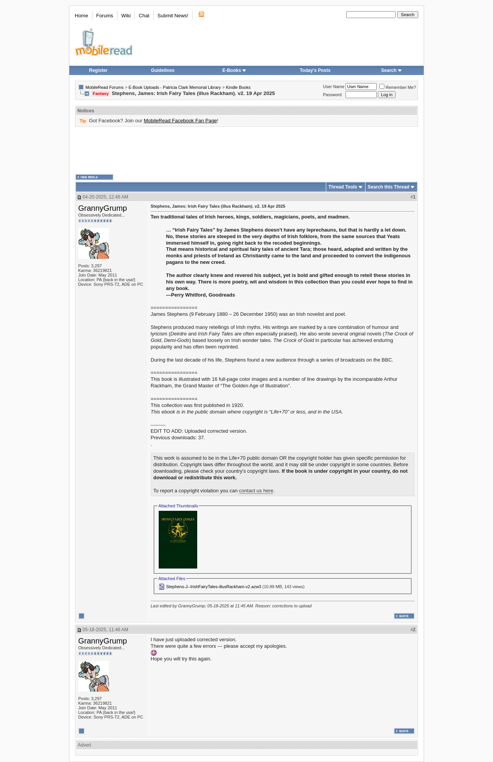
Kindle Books (238, 87)
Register (98, 70)
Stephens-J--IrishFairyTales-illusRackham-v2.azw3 (213, 586)
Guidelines (162, 70)
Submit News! (173, 15)
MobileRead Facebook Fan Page (180, 120)
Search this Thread (388, 187)
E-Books (234, 70)
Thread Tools (343, 187)
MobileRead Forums (105, 87)
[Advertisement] (246, 150)
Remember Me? (397, 87)
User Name (334, 86)
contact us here (256, 491)
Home (81, 15)
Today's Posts (315, 70)
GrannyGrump (102, 208)
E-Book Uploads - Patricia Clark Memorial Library (175, 87)
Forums (104, 15)
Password (332, 94)
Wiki (126, 15)
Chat (144, 15)
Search (391, 70)
